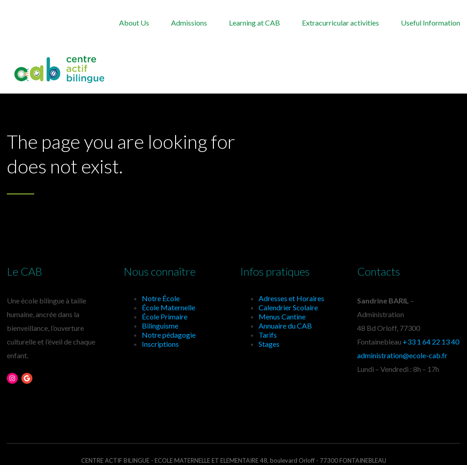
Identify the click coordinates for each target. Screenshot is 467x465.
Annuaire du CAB (285, 325)
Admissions (189, 22)
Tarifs (268, 334)
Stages (269, 344)
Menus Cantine (282, 316)
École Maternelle (168, 307)
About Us (134, 22)
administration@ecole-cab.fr (402, 355)
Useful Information (430, 22)
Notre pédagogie (169, 334)
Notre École (161, 298)
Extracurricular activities (340, 22)
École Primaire (164, 316)
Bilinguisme (160, 325)
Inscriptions (160, 344)
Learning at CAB (254, 22)
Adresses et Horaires (291, 298)
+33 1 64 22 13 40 (431, 341)
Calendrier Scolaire (288, 307)
